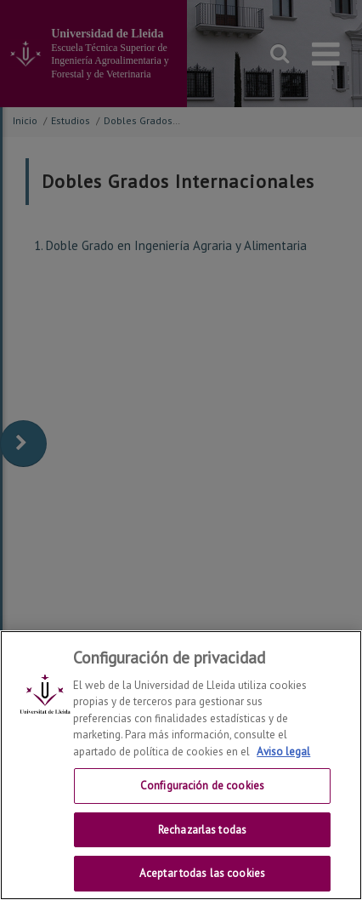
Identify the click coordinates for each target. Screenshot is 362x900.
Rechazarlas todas (202, 830)
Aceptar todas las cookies (202, 873)
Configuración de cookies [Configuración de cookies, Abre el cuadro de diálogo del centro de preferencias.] (202, 785)
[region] (181, 765)
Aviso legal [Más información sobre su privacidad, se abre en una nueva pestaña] (283, 751)
